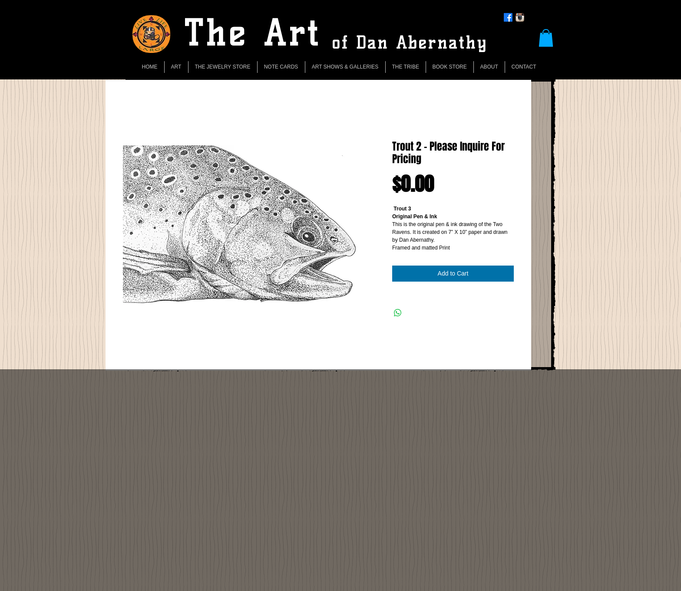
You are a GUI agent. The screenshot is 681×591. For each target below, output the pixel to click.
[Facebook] (508, 17)
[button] (546, 38)
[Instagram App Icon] (520, 17)
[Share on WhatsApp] (398, 313)
